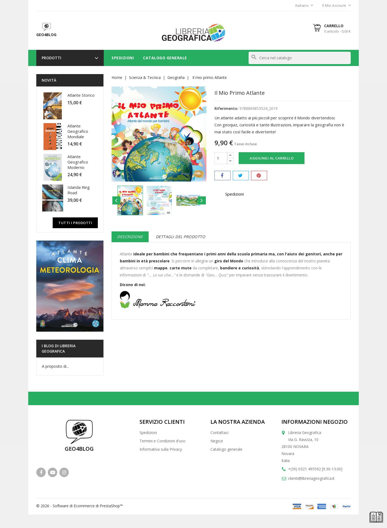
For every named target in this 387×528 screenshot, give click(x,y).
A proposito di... (55, 366)
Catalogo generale (226, 449)
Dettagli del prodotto (180, 236)
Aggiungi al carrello (271, 158)
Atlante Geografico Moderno (77, 162)
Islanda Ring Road (78, 190)
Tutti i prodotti (75, 222)
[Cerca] (300, 58)
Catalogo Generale (165, 57)
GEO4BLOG (79, 448)
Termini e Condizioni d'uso (162, 440)
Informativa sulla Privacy (160, 449)
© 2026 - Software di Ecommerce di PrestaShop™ (79, 505)
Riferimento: (226, 108)
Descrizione (130, 236)
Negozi (216, 440)
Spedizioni (123, 57)
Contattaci (219, 432)
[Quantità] (220, 158)
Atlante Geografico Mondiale (77, 131)
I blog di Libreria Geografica (59, 348)
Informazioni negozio (314, 421)
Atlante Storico (81, 95)
